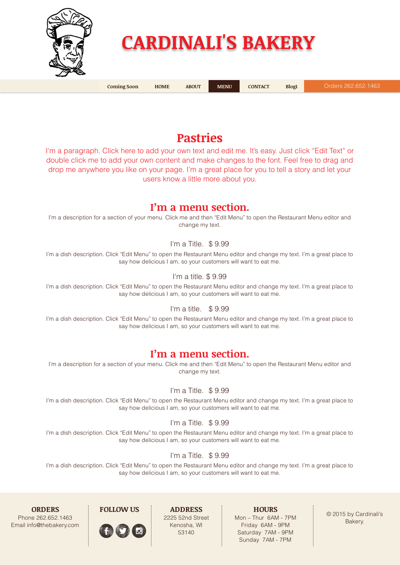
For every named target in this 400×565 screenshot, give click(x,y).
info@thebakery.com (53, 525)
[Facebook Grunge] (106, 531)
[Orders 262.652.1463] (352, 86)
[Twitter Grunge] (123, 531)
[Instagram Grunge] (139, 531)
